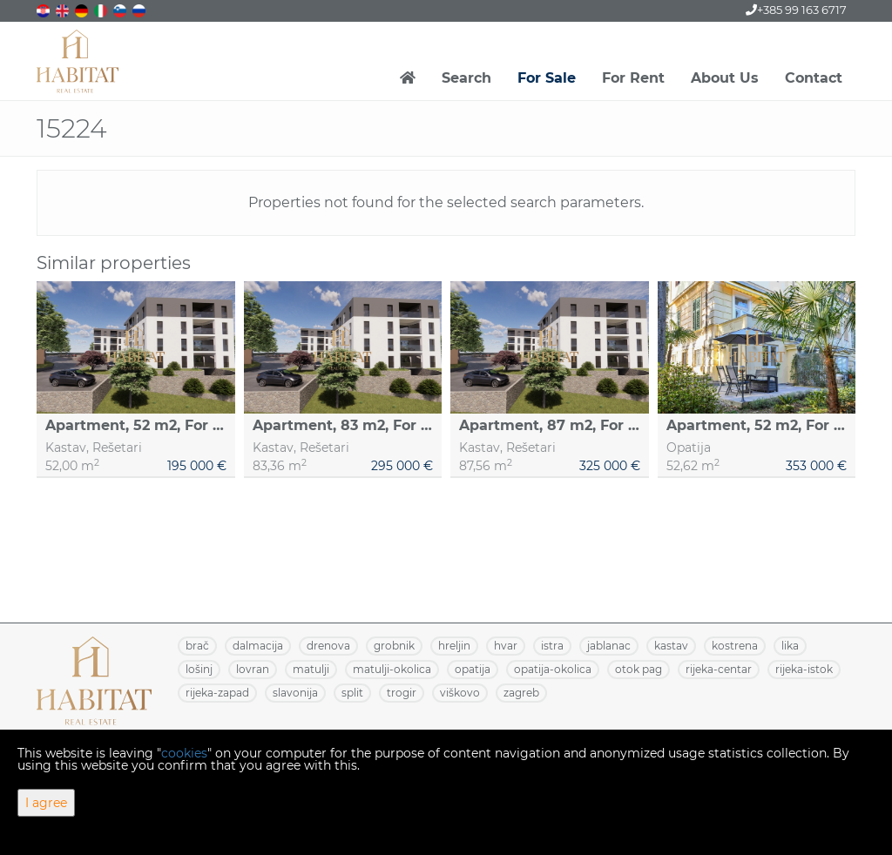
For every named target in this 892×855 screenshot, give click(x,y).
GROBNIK (394, 645)
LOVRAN (252, 669)
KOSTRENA (735, 645)
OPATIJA (472, 669)
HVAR (505, 645)
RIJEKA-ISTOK (804, 669)
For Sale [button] (546, 78)
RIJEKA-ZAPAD (217, 692)
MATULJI (311, 669)
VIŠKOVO (460, 692)
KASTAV (671, 645)
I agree (46, 803)
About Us (725, 78)
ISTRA (552, 645)
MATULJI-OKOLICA (392, 669)
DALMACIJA (258, 645)
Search (466, 78)
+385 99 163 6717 (796, 10)
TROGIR (401, 692)
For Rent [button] (633, 78)
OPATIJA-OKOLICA (552, 669)
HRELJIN (454, 645)
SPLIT (352, 692)
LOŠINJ (199, 669)
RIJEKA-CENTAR (719, 669)
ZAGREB (521, 692)
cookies (184, 753)
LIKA (790, 645)
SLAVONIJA (295, 692)
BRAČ (197, 645)
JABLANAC (609, 645)
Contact (813, 78)
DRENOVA (328, 645)
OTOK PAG (638, 669)
